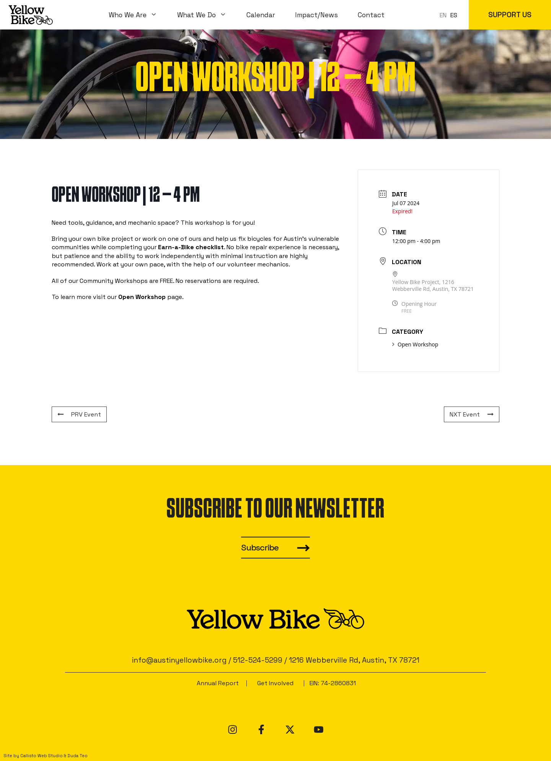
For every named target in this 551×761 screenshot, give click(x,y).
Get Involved (275, 683)
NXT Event (472, 414)
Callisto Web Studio (41, 755)
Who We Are (138, 14)
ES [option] (453, 15)
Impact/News (316, 15)
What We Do (206, 14)
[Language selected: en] (450, 15)
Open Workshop (415, 344)
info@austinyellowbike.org (179, 660)
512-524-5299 (257, 660)
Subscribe (260, 547)
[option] (454, 15)
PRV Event (79, 414)
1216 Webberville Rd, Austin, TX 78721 (354, 660)
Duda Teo (77, 755)
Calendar (260, 15)
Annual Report (218, 683)
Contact (371, 15)
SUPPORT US (509, 15)
